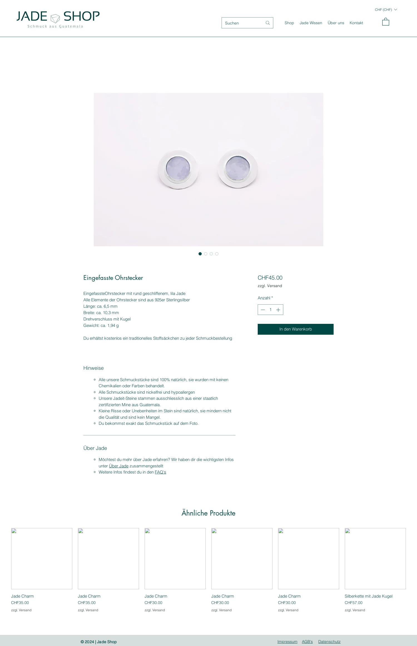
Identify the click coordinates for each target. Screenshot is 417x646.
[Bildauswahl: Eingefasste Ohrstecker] (200, 254)
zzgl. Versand (270, 285)
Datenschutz (329, 641)
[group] (208, 573)
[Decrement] (262, 310)
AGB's (307, 641)
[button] (385, 9)
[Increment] (278, 310)
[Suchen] (239, 23)
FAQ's (160, 472)
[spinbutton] (270, 310)
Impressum (287, 641)
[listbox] (385, 9)
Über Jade (118, 466)
